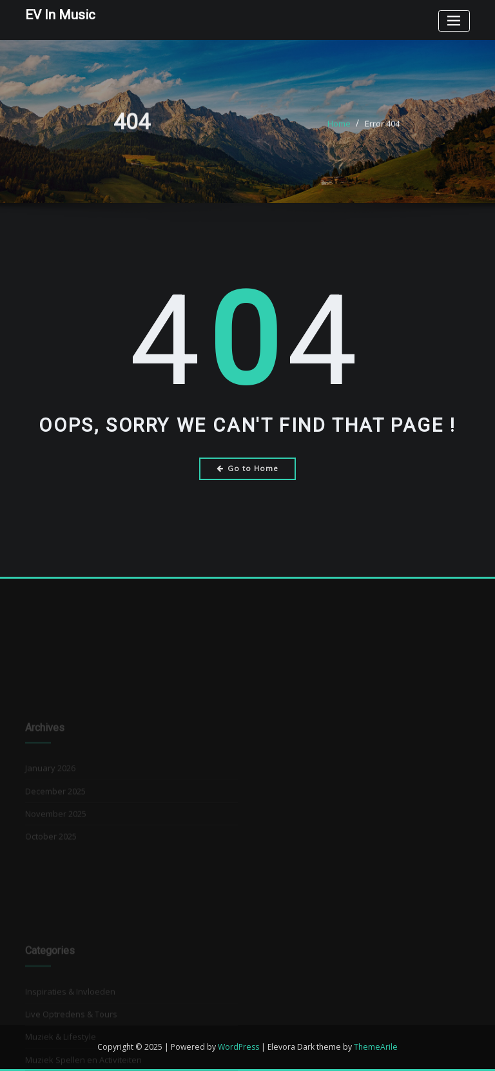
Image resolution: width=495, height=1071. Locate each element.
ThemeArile (376, 1046)
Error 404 (382, 128)
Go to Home (248, 468)
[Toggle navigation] (454, 21)
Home (339, 128)
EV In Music (60, 15)
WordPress (238, 1046)
